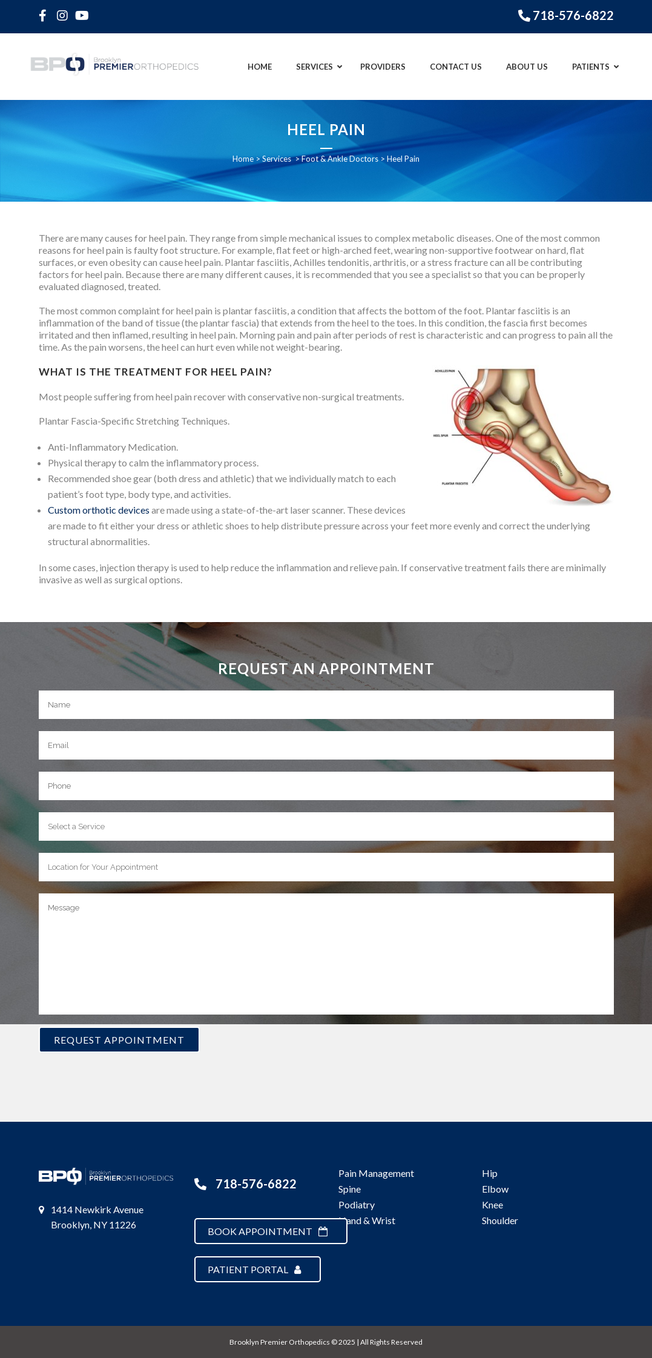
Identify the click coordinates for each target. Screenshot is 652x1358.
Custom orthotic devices (99, 509)
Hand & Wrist (366, 1220)
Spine (349, 1188)
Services (276, 159)
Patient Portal (254, 1269)
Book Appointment (268, 1231)
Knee (492, 1204)
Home (243, 159)
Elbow (495, 1188)
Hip (490, 1173)
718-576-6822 (573, 15)
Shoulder (500, 1220)
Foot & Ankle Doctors (339, 159)
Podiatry (356, 1204)
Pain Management (376, 1173)
